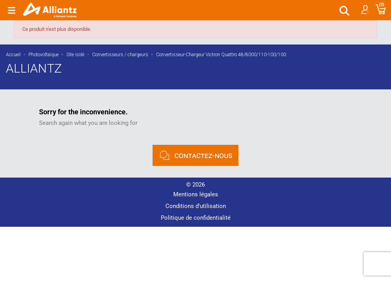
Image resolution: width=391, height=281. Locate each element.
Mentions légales (195, 194)
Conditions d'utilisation (195, 206)
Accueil (13, 54)
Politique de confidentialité (196, 217)
